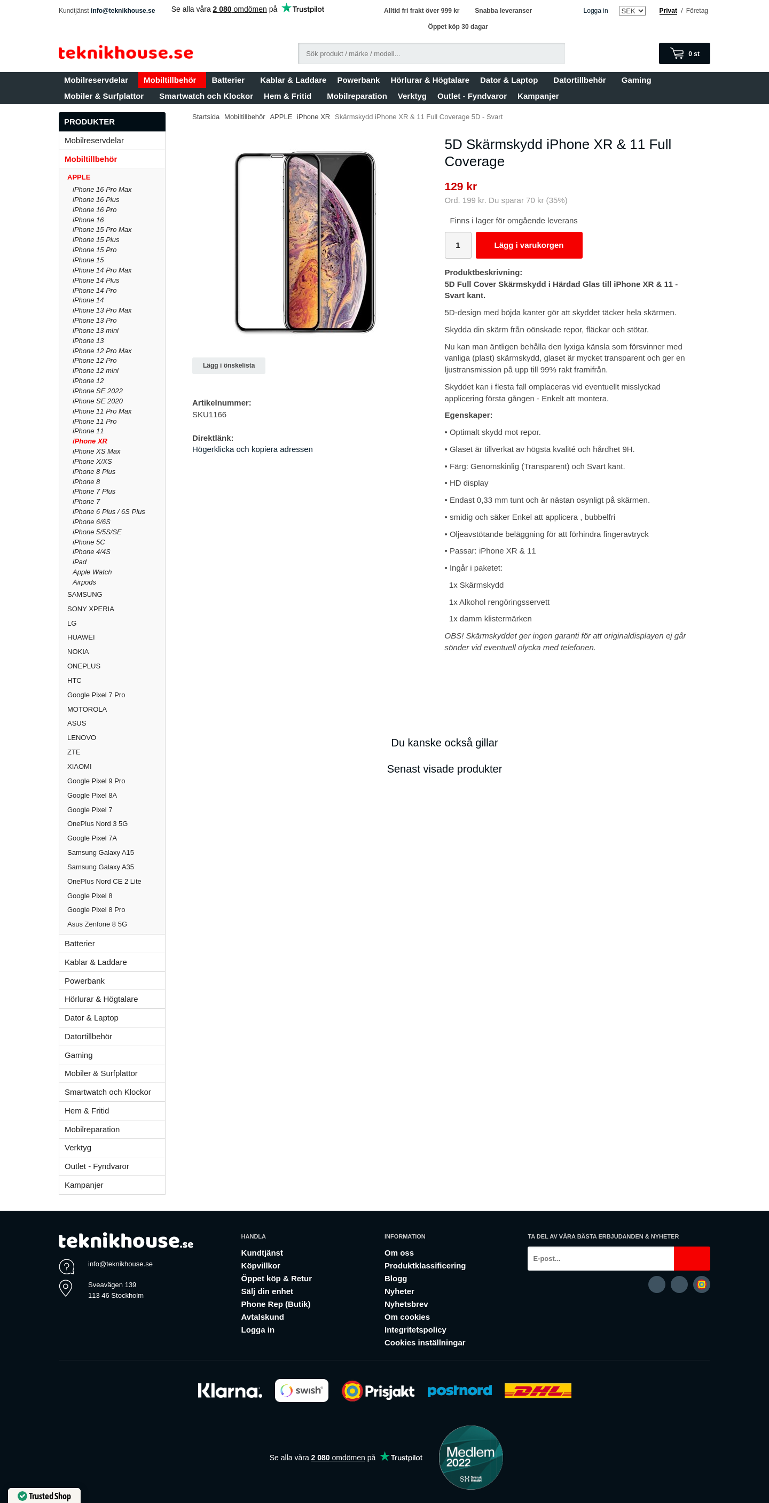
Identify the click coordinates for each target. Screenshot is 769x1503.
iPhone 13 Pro (94, 320)
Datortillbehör (581, 79)
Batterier (230, 79)
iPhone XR (90, 441)
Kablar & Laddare (293, 79)
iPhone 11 (88, 431)
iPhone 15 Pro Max (102, 229)
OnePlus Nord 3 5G (97, 824)
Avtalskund (262, 1316)
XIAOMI (116, 766)
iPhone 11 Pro (94, 421)
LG (71, 623)
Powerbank (358, 79)
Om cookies (407, 1316)
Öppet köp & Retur (276, 1278)
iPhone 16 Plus (96, 200)
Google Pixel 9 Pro (96, 781)
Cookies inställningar (425, 1342)
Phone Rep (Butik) (276, 1304)
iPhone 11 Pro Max (102, 411)
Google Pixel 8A (92, 795)
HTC (74, 680)
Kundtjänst (262, 1252)
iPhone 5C (89, 542)
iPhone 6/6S (92, 522)
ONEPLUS (116, 666)
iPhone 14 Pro (94, 290)
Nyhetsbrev (406, 1304)
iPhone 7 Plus (94, 491)
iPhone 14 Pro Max (102, 270)
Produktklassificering (425, 1265)
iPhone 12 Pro (94, 360)
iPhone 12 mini (96, 371)
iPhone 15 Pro (94, 250)
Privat (668, 10)
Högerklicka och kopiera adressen (252, 449)
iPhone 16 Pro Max (102, 189)
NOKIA (78, 652)
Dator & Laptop (511, 79)
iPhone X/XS (92, 461)
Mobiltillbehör (172, 79)
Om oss (399, 1252)
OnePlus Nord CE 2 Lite (104, 881)
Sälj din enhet (267, 1291)
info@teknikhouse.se (123, 10)
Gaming (639, 79)
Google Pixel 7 (90, 810)
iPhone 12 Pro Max (102, 351)
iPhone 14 (88, 300)
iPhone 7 (86, 501)
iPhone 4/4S (92, 552)
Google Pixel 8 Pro (96, 910)
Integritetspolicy (415, 1329)
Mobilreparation (357, 95)
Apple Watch (92, 572)
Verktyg (412, 95)
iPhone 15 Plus (96, 240)
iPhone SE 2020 (98, 401)
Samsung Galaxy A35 (100, 867)
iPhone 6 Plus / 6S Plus (109, 512)
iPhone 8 (86, 482)
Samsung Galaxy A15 (100, 852)
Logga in (596, 10)
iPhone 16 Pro (94, 210)
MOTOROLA (116, 709)
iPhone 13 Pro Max (102, 310)
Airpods (84, 582)
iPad (80, 562)
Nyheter (399, 1291)
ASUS (76, 723)
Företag (697, 10)
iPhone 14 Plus (96, 280)
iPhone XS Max (97, 451)
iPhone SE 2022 (98, 391)
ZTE (74, 752)
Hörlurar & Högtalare (429, 79)
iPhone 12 (88, 381)
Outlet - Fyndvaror (472, 95)
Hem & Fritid (290, 95)
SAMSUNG (116, 594)
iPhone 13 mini (96, 330)
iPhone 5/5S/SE (97, 532)
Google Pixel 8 (90, 896)
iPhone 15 (88, 260)
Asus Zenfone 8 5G (97, 924)
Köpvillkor (260, 1265)
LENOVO (81, 738)
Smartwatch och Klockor (206, 95)
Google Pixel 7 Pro (96, 695)
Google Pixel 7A (92, 838)
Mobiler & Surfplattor (106, 95)
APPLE (116, 177)
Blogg (395, 1278)
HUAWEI (81, 637)
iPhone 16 (88, 220)
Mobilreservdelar (98, 79)
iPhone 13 (88, 341)
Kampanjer (538, 95)
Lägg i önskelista (229, 365)
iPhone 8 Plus (94, 472)
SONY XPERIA (90, 609)
